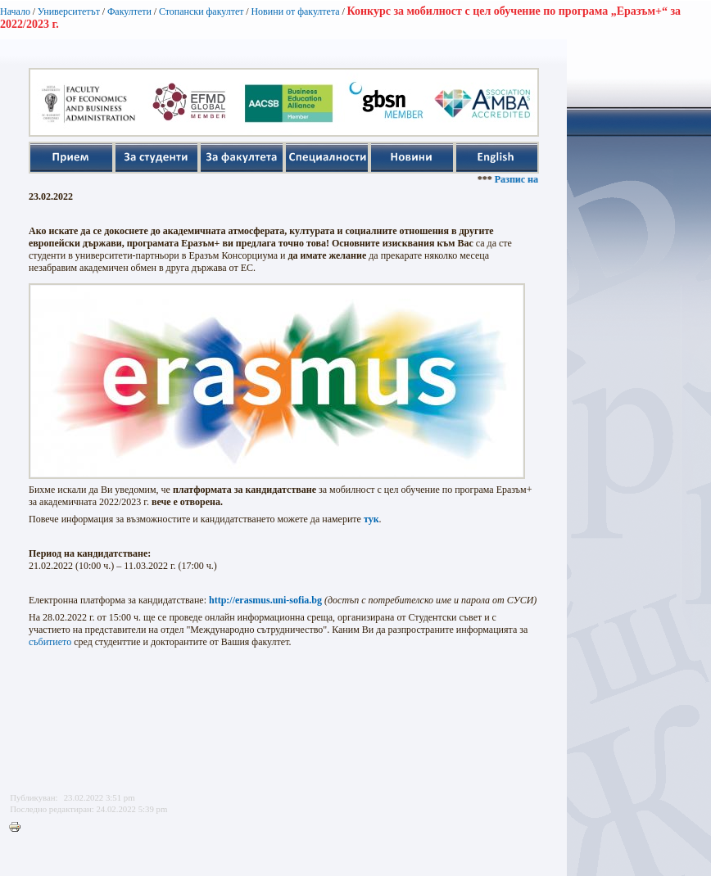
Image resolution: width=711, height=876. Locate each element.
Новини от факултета (295, 11)
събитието (50, 642)
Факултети (129, 11)
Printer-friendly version (18, 827)
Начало (15, 11)
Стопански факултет (201, 11)
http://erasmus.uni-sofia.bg (265, 600)
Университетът (69, 11)
